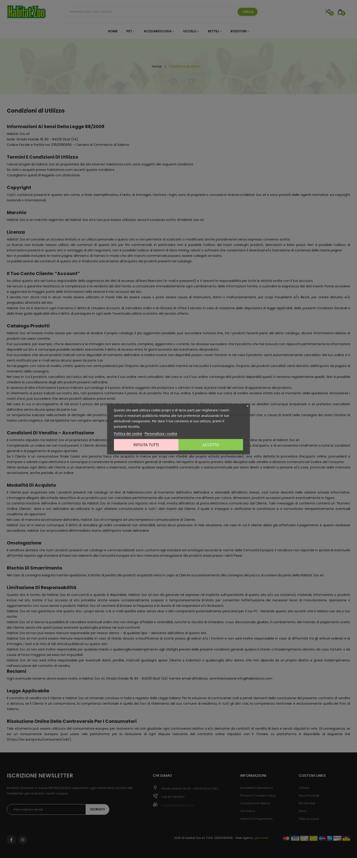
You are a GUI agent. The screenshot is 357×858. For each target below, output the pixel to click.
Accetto (211, 445)
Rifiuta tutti (145, 445)
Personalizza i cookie (161, 433)
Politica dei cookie (128, 433)
